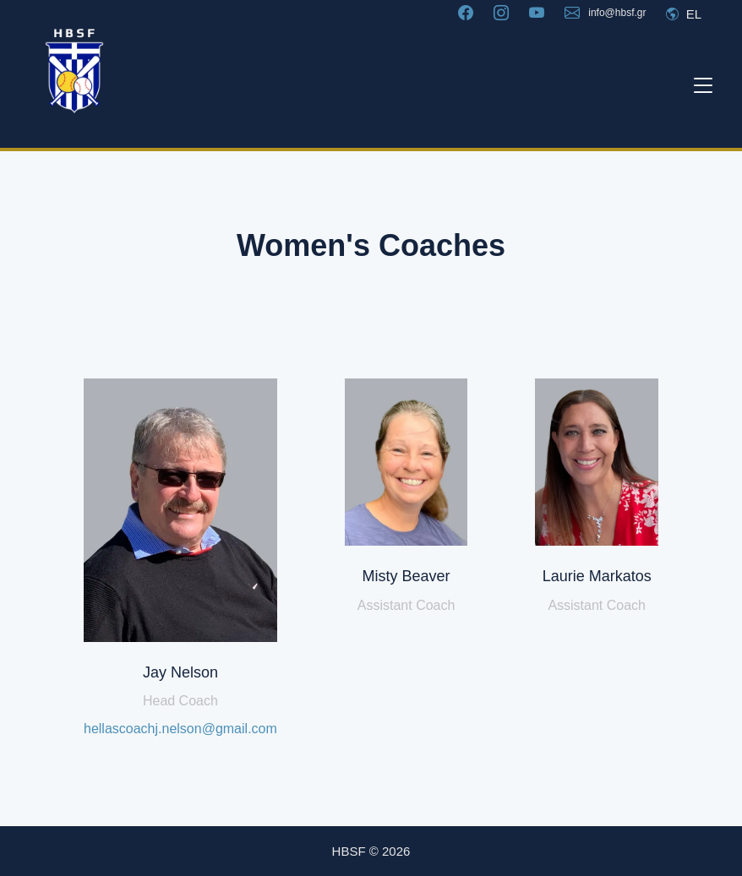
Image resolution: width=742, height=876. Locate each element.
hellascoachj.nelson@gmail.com (180, 728)
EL (683, 14)
